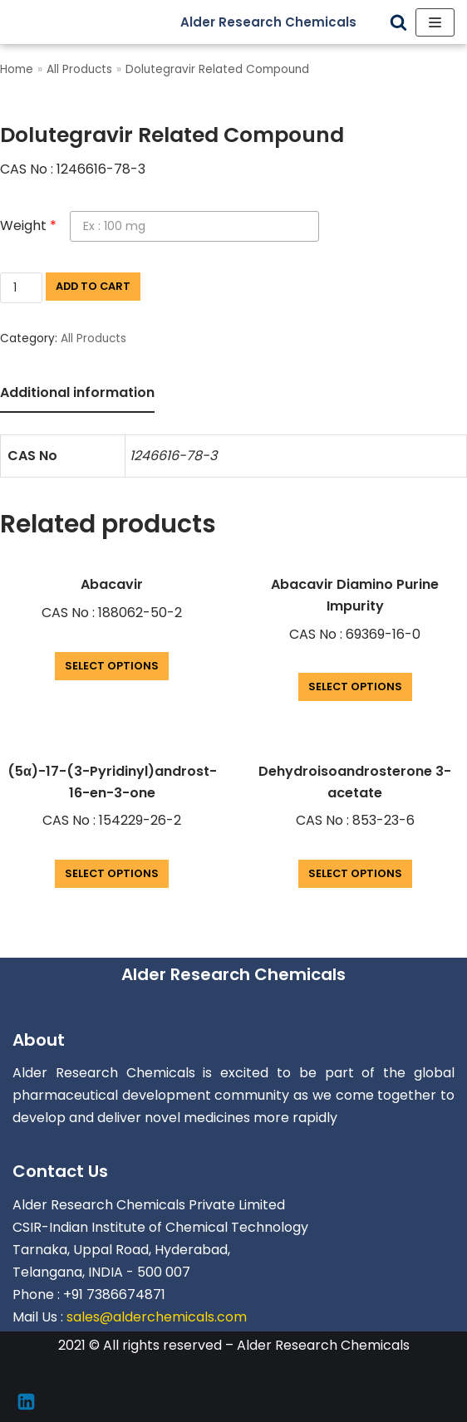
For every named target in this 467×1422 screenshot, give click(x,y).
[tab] (77, 394)
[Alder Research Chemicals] (280, 22)
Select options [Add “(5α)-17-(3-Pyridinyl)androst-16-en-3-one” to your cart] (112, 873)
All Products (79, 69)
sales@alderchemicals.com (156, 1316)
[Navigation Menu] (435, 22)
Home (16, 69)
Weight (28, 225)
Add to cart (93, 286)
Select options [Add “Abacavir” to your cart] (112, 666)
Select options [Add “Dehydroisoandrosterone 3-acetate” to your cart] (355, 873)
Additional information (77, 392)
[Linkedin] (26, 1401)
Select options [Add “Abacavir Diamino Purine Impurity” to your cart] (355, 686)
